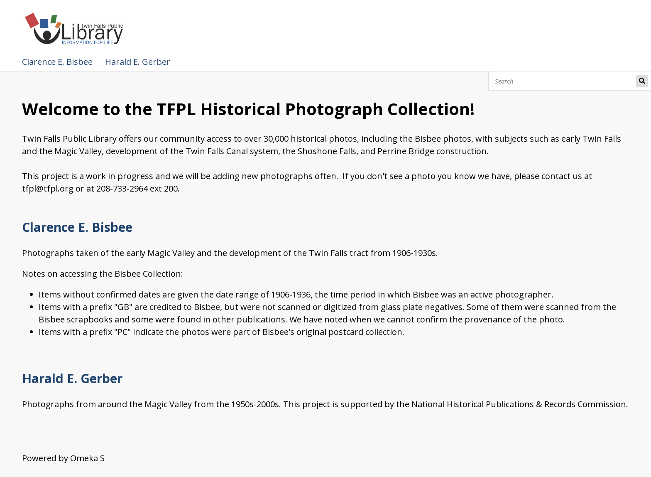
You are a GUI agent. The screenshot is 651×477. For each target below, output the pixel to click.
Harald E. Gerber (137, 61)
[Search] (564, 81)
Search (642, 81)
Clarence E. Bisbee (57, 61)
